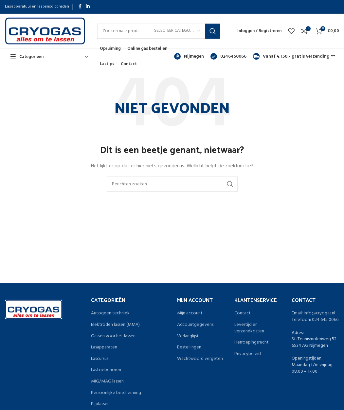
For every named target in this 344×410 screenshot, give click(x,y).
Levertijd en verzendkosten (249, 328)
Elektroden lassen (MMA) (115, 325)
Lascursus (99, 359)
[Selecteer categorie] (177, 31)
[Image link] (33, 309)
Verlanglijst (188, 336)
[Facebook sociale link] (80, 6)
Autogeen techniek (110, 313)
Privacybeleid (247, 354)
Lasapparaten (104, 347)
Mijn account (190, 313)
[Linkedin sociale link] (88, 6)
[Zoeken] (172, 184)
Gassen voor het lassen (113, 336)
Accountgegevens (195, 325)
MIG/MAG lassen (107, 381)
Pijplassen (100, 404)
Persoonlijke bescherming (116, 393)
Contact (242, 313)
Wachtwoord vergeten (200, 359)
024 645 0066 (325, 320)
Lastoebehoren (106, 370)
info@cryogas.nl (319, 313)
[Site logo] (45, 31)
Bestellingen (189, 347)
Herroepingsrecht (251, 342)
